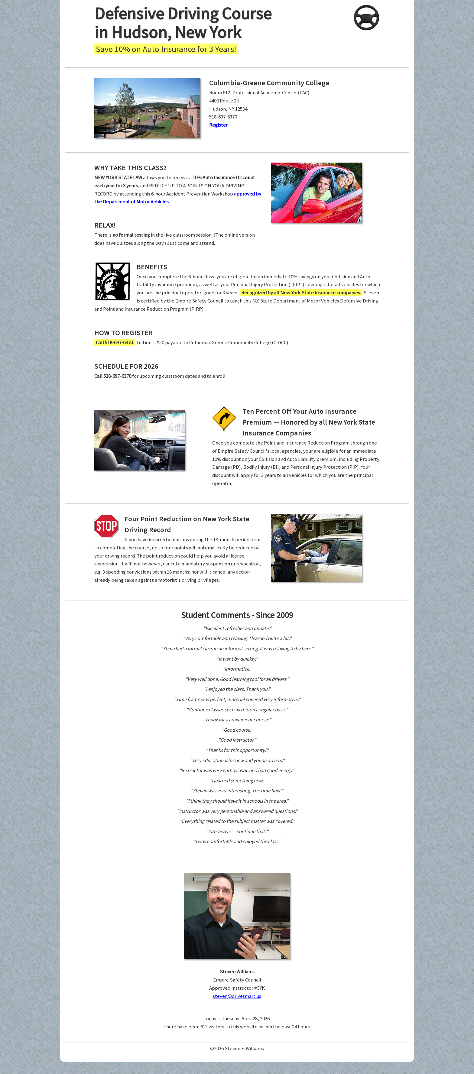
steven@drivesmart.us (237, 996)
